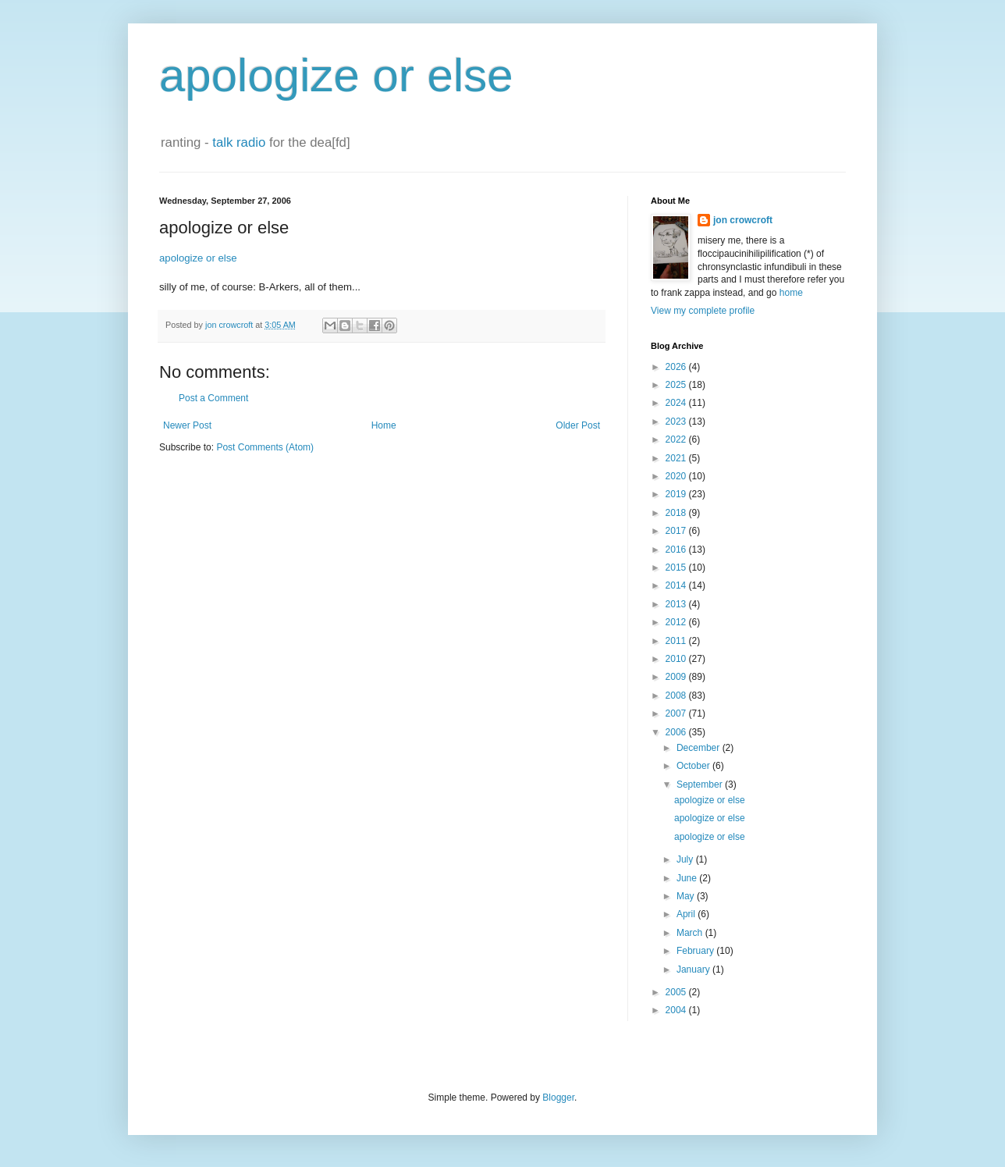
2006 (677, 732)
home (791, 292)
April (687, 914)
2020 (677, 476)
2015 (677, 567)
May (687, 896)
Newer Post (187, 425)
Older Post (578, 425)
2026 (677, 366)
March (691, 932)
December (700, 747)
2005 (677, 992)
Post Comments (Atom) (265, 447)
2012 (677, 622)
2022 (677, 439)
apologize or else (336, 75)
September (701, 784)
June (688, 878)
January (694, 969)
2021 (677, 458)
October (694, 765)
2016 (677, 549)
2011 (677, 640)
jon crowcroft (742, 220)
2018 (677, 512)
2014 (677, 585)
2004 (677, 1010)
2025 (677, 384)
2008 (677, 695)
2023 (677, 421)
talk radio (238, 142)
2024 (677, 402)
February (696, 950)
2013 (677, 604)
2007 (677, 713)
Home (383, 425)
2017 (677, 530)
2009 (677, 676)
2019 (677, 494)
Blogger (558, 1097)
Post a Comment (213, 398)
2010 (677, 658)
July (686, 859)
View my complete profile (703, 310)
